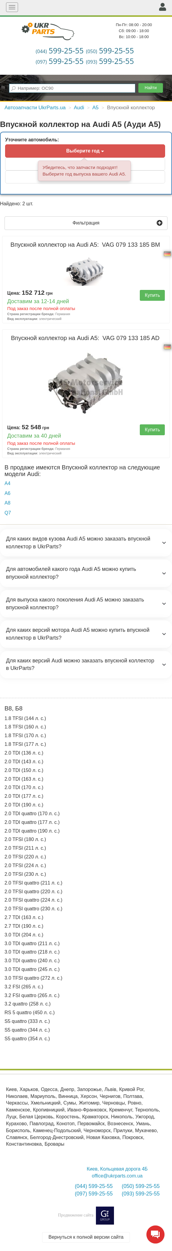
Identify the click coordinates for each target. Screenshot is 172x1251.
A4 (8, 483)
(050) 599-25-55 (141, 1186)
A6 (8, 493)
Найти (151, 87)
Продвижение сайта (86, 1215)
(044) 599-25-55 (94, 1186)
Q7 (8, 512)
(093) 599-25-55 (141, 1194)
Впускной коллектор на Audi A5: (86, 244)
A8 (8, 502)
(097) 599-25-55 (94, 1194)
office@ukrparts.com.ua (117, 1175)
